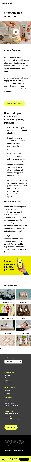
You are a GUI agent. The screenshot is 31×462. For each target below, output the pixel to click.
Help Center (8, 383)
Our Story (7, 375)
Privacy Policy (9, 403)
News (6, 380)
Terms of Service (9, 401)
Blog (5, 378)
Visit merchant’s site (14, 103)
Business (7, 390)
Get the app (11, 427)
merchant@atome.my (11, 419)
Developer (7, 393)
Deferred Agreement (11, 406)
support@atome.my (11, 413)
